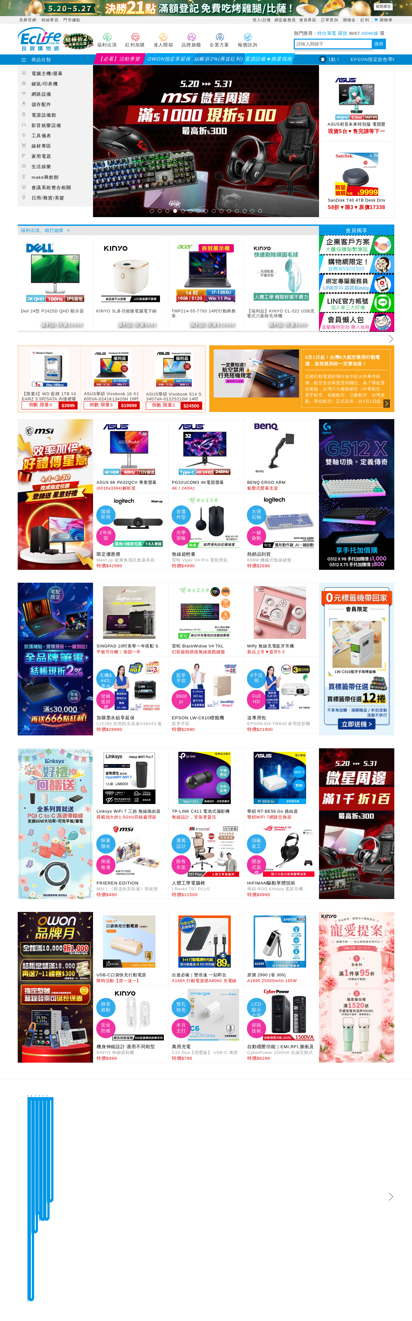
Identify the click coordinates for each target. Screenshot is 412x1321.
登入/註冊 (262, 20)
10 (221, 211)
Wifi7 (354, 33)
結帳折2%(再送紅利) (219, 59)
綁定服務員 (285, 20)
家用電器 (54, 156)
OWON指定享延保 (169, 59)
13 (245, 211)
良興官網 (27, 20)
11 (229, 211)
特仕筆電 (326, 33)
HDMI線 (369, 33)
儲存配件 (54, 104)
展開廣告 (383, 6)
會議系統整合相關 (54, 187)
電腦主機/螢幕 (54, 73)
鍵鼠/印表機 (54, 83)
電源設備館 (54, 115)
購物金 (350, 20)
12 (237, 211)
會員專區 (308, 20)
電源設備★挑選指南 (268, 59)
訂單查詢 (330, 20)
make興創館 (54, 177)
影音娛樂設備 (54, 125)
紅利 (365, 20)
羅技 (342, 33)
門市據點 (71, 20)
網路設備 (54, 94)
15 (260, 211)
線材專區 (54, 145)
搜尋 (378, 44)
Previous (21, 382)
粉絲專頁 (50, 20)
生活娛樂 (54, 166)
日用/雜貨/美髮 (54, 197)
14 (252, 211)
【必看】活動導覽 (119, 59)
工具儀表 (54, 135)
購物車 (386, 20)
